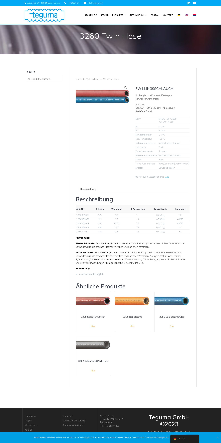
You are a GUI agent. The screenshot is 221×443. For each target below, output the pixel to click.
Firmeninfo (30, 416)
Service (104, 15)
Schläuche (92, 79)
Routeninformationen (73, 425)
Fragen (28, 420)
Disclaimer (67, 416)
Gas (100, 79)
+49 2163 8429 (73, 3)
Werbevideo (31, 425)
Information (137, 15)
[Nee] (217, 437)
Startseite (91, 15)
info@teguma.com (95, 3)
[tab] (88, 189)
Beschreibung (88, 189)
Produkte (117, 15)
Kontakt (168, 15)
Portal (155, 15)
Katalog (28, 429)
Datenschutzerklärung (73, 420)
